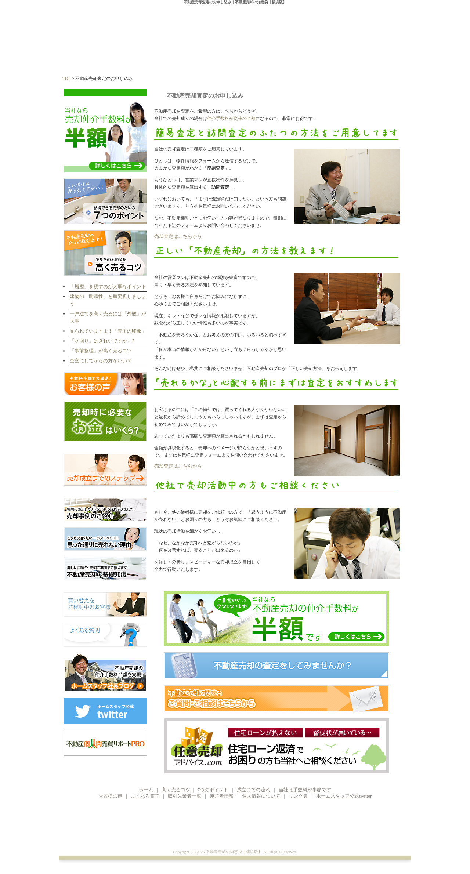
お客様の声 (335, 55)
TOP (66, 78)
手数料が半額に (285, 55)
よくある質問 (145, 796)
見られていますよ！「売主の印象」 (108, 331)
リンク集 (298, 796)
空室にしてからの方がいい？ (101, 360)
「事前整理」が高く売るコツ (101, 350)
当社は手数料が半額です (305, 790)
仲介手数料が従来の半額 (231, 118)
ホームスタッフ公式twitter (344, 796)
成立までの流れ (234, 55)
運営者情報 (386, 55)
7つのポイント (184, 55)
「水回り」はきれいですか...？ (102, 341)
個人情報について (261, 796)
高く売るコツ (133, 55)
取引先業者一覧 (184, 796)
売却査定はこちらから (178, 236)
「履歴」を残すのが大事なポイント (108, 286)
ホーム (83, 55)
